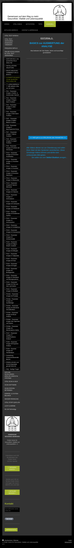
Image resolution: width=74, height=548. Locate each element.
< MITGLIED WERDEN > (12, 492)
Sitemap (15, 540)
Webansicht (68, 542)
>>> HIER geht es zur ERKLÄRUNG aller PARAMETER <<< (48, 137)
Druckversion (7, 540)
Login (70, 540)
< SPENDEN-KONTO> (12, 468)
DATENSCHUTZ (11, 529)
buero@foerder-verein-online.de (12, 510)
